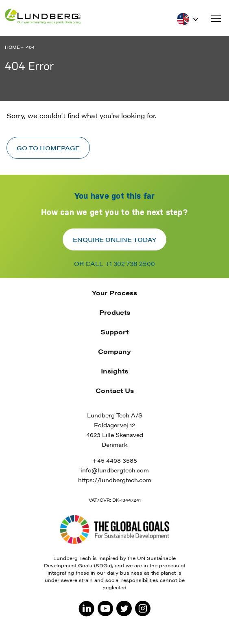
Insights (114, 370)
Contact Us (115, 390)
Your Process (114, 292)
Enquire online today (114, 239)
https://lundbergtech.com (114, 480)
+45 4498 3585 (114, 460)
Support (114, 331)
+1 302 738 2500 (130, 263)
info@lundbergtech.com (115, 470)
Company (114, 351)
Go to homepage (48, 147)
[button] (216, 18)
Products (114, 312)
